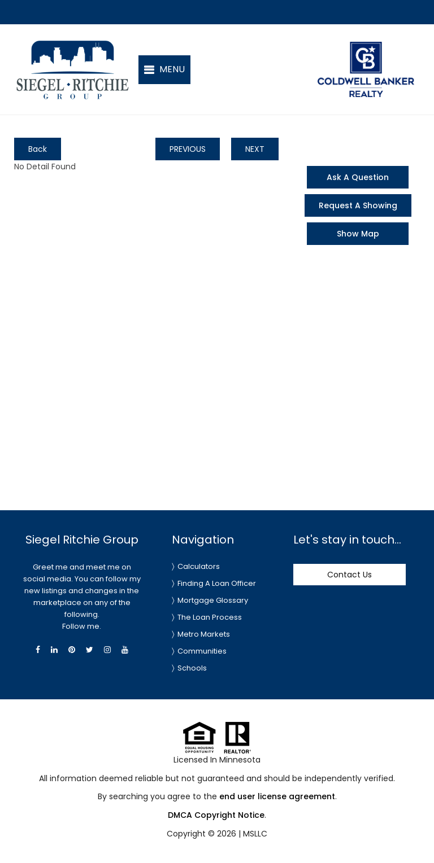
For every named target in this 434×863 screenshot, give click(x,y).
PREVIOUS (188, 149)
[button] (164, 69)
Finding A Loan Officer (216, 583)
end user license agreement (277, 796)
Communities (202, 651)
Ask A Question (358, 177)
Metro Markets (203, 634)
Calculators (198, 566)
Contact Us (349, 574)
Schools (192, 668)
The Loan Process (209, 617)
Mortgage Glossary (212, 600)
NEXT (254, 149)
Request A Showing (358, 205)
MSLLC (255, 833)
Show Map (358, 233)
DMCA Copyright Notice (216, 815)
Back (37, 149)
